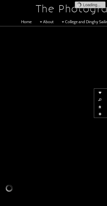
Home (26, 21)
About (46, 21)
